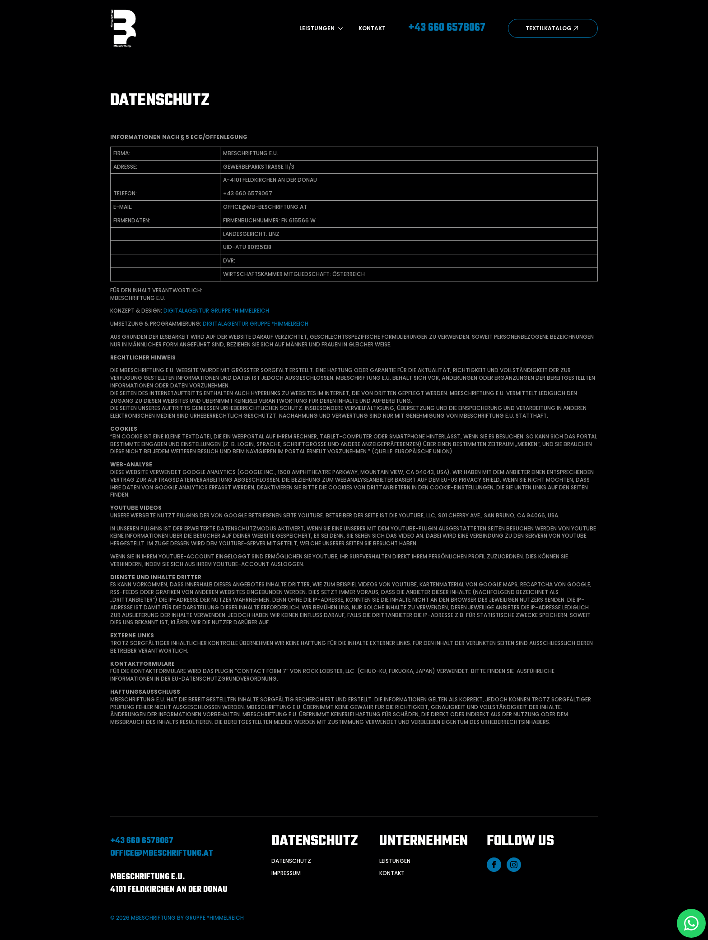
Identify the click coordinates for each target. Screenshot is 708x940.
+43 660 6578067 (141, 841)
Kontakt (372, 28)
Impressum (286, 873)
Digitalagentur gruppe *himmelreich (216, 310)
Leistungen (317, 28)
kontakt (392, 873)
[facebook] (494, 864)
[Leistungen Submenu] (339, 28)
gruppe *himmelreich (214, 918)
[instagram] (514, 864)
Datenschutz (291, 861)
